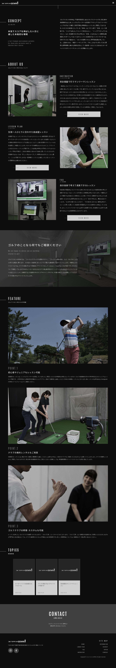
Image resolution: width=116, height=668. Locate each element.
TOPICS (106, 652)
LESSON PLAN (81, 649)
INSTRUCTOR (81, 654)
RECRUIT (105, 649)
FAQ (83, 652)
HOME (83, 646)
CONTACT (105, 654)
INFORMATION (104, 646)
